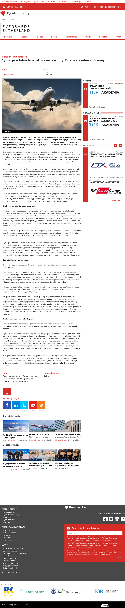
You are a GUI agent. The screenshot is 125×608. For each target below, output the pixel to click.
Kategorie (20, 6)
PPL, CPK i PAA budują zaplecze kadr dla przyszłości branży (67, 465)
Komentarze (71, 36)
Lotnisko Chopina (9, 561)
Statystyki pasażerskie (11, 565)
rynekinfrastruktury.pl (41, 2)
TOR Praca (7, 522)
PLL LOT (6, 556)
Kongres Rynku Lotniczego (13, 548)
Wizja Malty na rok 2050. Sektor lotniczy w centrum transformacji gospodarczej (41, 465)
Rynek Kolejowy (9, 512)
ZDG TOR (6, 530)
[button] (115, 149)
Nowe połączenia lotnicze (13, 558)
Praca (118, 36)
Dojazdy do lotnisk (10, 568)
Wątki (88, 36)
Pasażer (24, 36)
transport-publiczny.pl (59, 2)
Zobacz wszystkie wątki (11, 572)
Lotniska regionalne (10, 551)
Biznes (40, 36)
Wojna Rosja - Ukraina (11, 563)
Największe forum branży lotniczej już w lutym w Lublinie (14, 466)
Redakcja (6, 535)
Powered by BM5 (24, 605)
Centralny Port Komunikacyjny (14, 553)
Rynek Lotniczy (9, 520)
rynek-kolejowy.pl (25, 2)
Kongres (103, 36)
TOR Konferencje (9, 533)
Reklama (6, 538)
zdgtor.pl (88, 2)
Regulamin (7, 540)
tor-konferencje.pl (76, 2)
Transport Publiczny (10, 517)
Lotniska (8, 36)
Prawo (54, 36)
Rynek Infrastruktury (11, 515)
